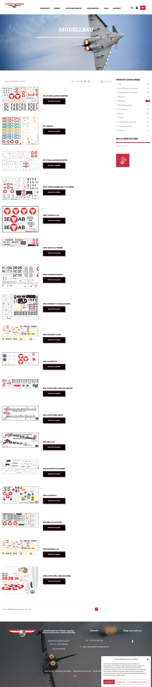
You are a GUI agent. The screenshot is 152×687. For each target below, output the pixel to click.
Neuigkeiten (93, 8)
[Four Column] (110, 81)
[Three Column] (107, 81)
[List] (102, 81)
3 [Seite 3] (101, 609)
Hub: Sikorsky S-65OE (52, 335)
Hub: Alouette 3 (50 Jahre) (54, 469)
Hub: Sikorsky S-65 (51, 549)
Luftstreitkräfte (74, 8)
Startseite (45, 8)
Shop (106, 8)
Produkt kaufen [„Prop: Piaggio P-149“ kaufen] (54, 220)
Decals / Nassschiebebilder (128, 88)
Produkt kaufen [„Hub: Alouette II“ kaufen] (54, 367)
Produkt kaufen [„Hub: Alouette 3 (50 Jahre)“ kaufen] (54, 474)
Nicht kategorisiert (125, 105)
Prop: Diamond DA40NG (53, 275)
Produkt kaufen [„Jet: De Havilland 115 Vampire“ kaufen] (54, 101)
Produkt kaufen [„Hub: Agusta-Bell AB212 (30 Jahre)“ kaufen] (54, 581)
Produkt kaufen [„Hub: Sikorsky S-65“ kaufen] (54, 554)
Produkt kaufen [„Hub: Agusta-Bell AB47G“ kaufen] (54, 420)
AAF (119, 84)
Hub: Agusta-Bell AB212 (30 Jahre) (57, 576)
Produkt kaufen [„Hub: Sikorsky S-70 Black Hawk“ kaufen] (54, 309)
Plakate (121, 118)
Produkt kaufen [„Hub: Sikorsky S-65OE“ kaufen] (54, 340)
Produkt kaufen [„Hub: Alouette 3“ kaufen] (54, 501)
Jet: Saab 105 (48, 126)
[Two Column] (104, 81)
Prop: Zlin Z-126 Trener (53, 248)
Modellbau (122, 101)
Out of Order (123, 109)
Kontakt (117, 8)
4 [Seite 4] (105, 609)
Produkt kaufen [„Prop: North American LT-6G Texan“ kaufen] (54, 192)
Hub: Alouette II (50, 361)
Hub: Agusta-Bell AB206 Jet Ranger (57, 388)
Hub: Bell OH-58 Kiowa (52, 522)
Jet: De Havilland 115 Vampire (55, 96)
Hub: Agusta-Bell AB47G (53, 415)
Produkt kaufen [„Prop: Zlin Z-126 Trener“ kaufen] (54, 253)
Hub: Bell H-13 (49, 442)
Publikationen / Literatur (127, 122)
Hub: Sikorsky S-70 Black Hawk (56, 304)
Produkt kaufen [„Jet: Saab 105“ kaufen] (54, 131)
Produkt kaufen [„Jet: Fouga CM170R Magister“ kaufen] (54, 165)
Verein (57, 8)
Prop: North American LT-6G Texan (58, 187)
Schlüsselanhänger (125, 126)
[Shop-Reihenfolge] (21, 81)
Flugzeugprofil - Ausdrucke (128, 92)
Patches (121, 114)
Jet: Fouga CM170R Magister (55, 160)
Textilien (121, 130)
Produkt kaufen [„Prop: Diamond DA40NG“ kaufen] (54, 280)
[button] (148, 663)
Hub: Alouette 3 (50, 495)
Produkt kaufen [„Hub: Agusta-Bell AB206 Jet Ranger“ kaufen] (54, 393)
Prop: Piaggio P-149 (51, 215)
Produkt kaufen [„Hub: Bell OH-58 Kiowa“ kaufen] (54, 527)
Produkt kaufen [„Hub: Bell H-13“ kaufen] (54, 447)
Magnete (121, 97)
